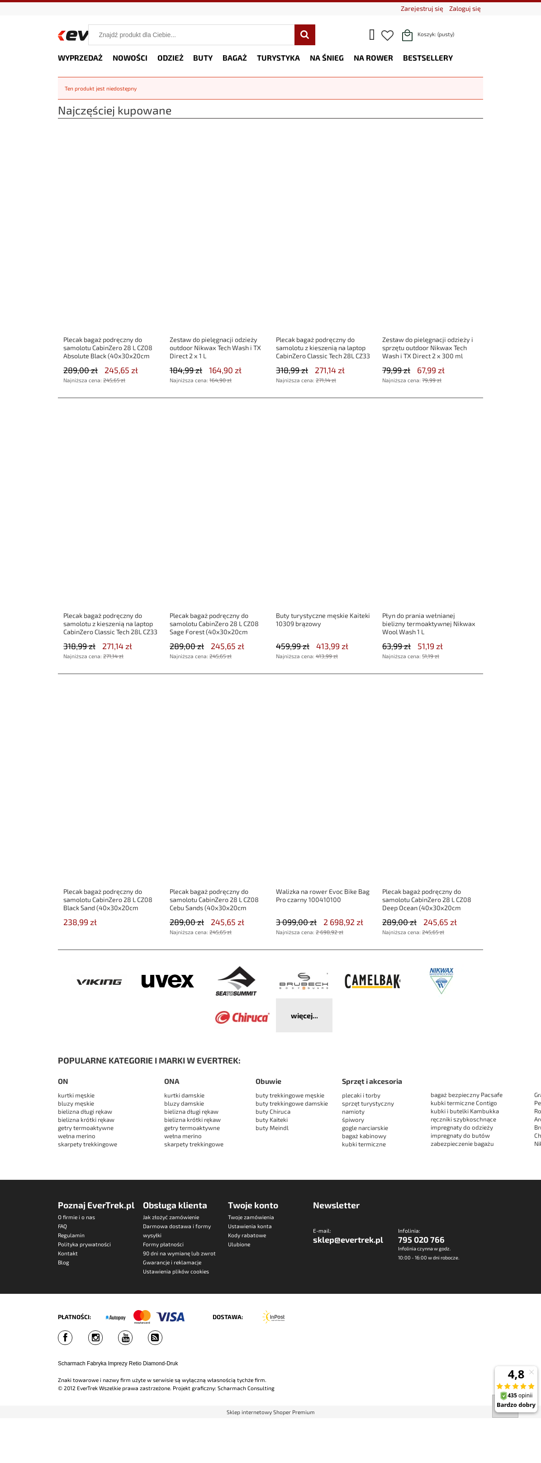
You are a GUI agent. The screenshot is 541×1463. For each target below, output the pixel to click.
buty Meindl (272, 1127)
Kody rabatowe (247, 1235)
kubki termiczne (364, 1144)
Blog (63, 1262)
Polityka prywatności (84, 1244)
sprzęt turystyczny (368, 1103)
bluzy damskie (184, 1103)
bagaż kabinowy (364, 1136)
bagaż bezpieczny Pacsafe (467, 1094)
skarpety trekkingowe (87, 1144)
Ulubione (239, 1244)
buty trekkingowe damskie (292, 1103)
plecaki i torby (361, 1095)
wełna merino (76, 1136)
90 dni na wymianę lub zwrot (179, 1253)
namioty (353, 1111)
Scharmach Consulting (246, 1388)
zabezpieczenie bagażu (462, 1143)
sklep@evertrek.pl (348, 1239)
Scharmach (71, 1363)
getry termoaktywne (86, 1127)
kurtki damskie (184, 1095)
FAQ (62, 1226)
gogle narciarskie (365, 1127)
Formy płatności (163, 1244)
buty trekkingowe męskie (290, 1095)
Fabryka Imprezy (107, 1363)
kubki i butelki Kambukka (465, 1111)
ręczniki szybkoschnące (463, 1119)
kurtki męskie (76, 1095)
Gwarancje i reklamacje (172, 1262)
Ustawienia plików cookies (176, 1271)
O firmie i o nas (76, 1217)
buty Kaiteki (272, 1119)
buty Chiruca (273, 1111)
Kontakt (68, 1253)
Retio (135, 1363)
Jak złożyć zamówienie (171, 1217)
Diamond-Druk (160, 1363)
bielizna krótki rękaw (86, 1119)
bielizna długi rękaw (85, 1111)
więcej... (304, 1015)
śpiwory (353, 1119)
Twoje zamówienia (251, 1217)
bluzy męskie (76, 1103)
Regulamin (71, 1235)
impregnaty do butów (460, 1135)
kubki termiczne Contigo (464, 1103)
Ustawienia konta (250, 1226)
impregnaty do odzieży (462, 1127)
